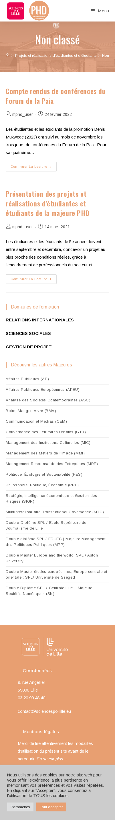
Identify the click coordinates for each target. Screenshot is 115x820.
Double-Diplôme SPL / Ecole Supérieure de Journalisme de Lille (46, 525)
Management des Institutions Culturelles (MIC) (48, 442)
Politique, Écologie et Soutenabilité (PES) (44, 474)
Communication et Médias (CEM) (36, 421)
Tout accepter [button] (51, 807)
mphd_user (22, 114)
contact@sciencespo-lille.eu (44, 711)
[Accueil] (7, 55)
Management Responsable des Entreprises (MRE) (52, 464)
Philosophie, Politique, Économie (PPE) (42, 485)
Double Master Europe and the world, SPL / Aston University (52, 558)
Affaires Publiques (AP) (27, 379)
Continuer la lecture (34, 168)
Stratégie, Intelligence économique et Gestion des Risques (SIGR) (51, 498)
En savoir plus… (52, 758)
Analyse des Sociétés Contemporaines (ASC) (48, 400)
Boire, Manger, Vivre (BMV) (31, 411)
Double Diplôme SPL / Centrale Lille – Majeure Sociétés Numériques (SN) (49, 591)
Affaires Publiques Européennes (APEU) (43, 389)
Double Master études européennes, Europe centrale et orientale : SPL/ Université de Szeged (56, 574)
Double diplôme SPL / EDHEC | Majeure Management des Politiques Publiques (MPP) (55, 542)
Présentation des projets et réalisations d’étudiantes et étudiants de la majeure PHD (47, 203)
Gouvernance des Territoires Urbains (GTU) (46, 432)
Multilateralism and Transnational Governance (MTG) (55, 512)
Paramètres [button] (20, 807)
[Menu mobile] (100, 10)
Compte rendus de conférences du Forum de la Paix (56, 96)
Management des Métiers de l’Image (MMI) (45, 453)
